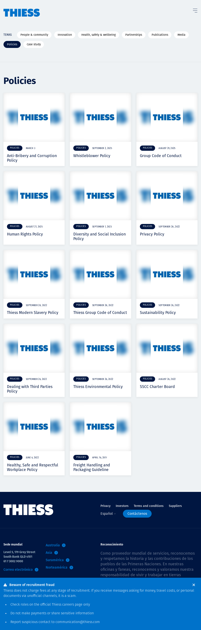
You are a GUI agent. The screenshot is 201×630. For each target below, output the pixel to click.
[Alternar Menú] (195, 9)
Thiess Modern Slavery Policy (32, 312)
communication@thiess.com (77, 622)
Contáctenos (137, 513)
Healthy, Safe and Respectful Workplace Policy (32, 467)
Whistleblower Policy (91, 155)
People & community (34, 34)
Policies (12, 44)
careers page (72, 604)
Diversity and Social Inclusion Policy (99, 236)
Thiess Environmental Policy (98, 386)
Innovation (65, 34)
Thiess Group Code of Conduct (100, 312)
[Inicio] (21, 8)
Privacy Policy (152, 234)
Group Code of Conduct (161, 155)
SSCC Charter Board (157, 386)
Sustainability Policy (158, 312)
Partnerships (133, 34)
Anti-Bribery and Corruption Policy (32, 158)
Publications (160, 34)
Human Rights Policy (25, 234)
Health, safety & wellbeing (98, 34)
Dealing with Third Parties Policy (29, 389)
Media (181, 34)
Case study (34, 44)
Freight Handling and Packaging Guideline (91, 467)
